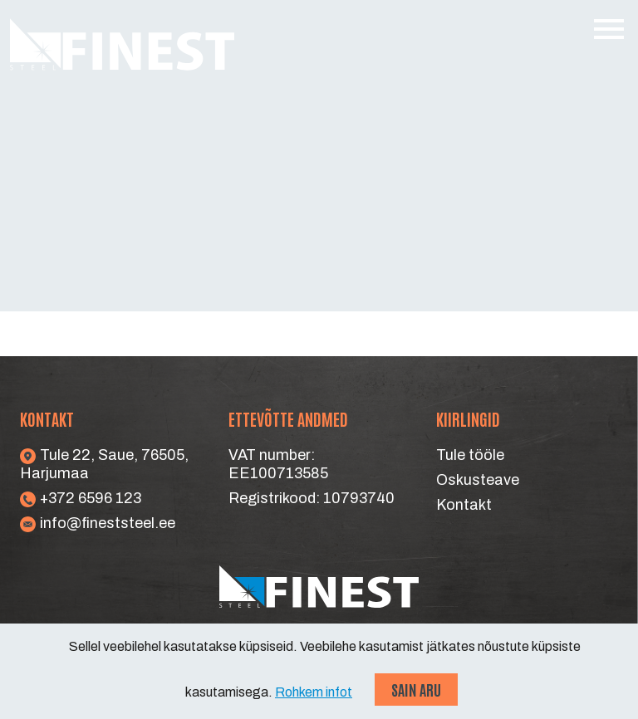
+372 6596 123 (80, 498)
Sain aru (416, 689)
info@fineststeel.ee (97, 523)
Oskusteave (477, 480)
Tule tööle (470, 455)
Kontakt (464, 504)
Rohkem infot (313, 692)
